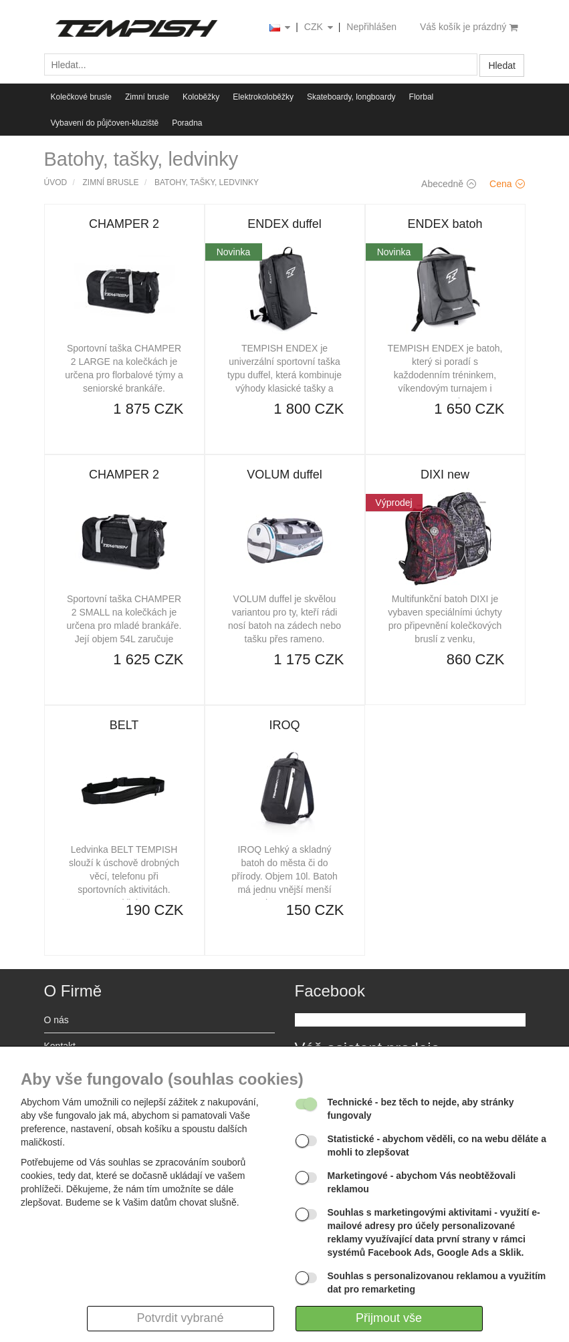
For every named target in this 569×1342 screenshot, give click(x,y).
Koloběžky (201, 97)
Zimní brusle (147, 97)
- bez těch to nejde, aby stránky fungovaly (421, 1109)
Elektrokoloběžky (263, 97)
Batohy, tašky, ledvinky (206, 182)
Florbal (421, 97)
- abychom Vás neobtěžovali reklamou (422, 1182)
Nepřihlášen (371, 26)
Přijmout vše (389, 1318)
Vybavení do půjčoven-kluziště (105, 123)
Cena (506, 183)
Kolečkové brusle (81, 97)
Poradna (187, 123)
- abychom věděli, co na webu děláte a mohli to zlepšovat (437, 1145)
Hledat (501, 65)
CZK (319, 27)
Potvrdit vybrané (179, 1318)
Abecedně (448, 183)
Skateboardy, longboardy (351, 97)
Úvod (56, 182)
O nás (56, 1020)
